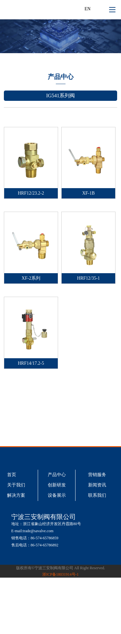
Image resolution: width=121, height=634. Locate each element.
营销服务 (97, 474)
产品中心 (57, 474)
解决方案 (16, 495)
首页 (11, 474)
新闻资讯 (97, 485)
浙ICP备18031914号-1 (60, 574)
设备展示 (57, 495)
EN (88, 8)
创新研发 (57, 485)
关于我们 (16, 485)
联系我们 (97, 495)
